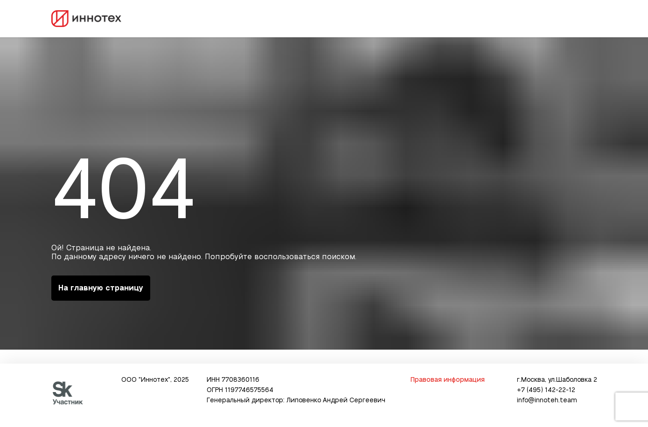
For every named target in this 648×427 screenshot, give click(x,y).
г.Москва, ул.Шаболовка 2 (557, 380)
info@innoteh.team (547, 400)
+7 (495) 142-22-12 (546, 390)
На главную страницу (100, 288)
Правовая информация (447, 380)
